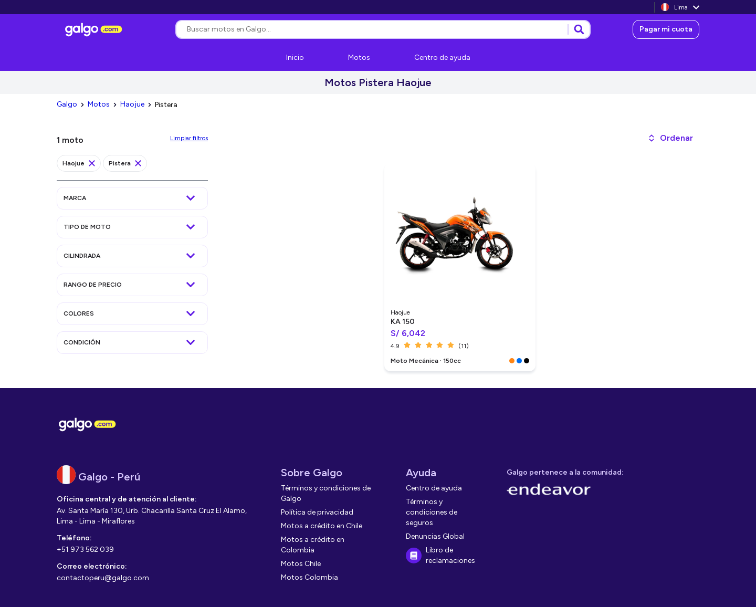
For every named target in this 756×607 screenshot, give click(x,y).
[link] (95, 29)
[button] (670, 138)
